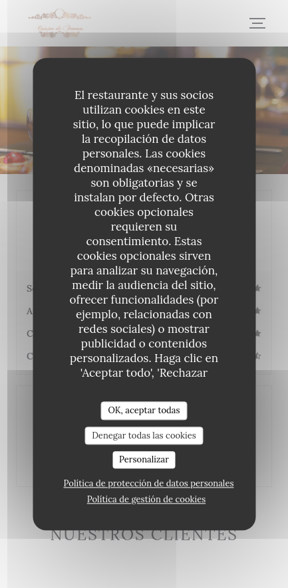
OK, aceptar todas (144, 410)
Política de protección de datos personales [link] (149, 483)
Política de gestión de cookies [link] (146, 499)
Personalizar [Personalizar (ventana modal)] (144, 460)
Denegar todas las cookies (144, 435)
